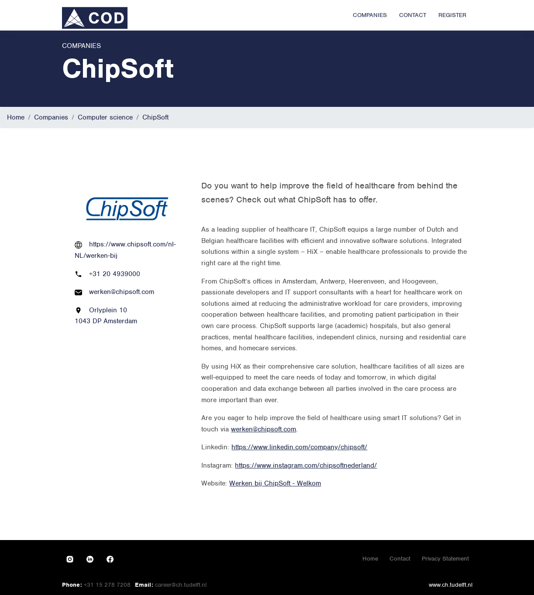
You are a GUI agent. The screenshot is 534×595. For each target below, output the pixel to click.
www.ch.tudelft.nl (450, 584)
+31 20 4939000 (114, 274)
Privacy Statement (445, 558)
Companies (51, 117)
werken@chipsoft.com (121, 291)
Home (15, 117)
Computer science (105, 117)
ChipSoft (155, 117)
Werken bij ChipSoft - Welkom (275, 483)
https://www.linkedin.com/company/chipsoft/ (299, 447)
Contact (399, 558)
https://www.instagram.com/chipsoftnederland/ (306, 465)
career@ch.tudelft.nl (181, 584)
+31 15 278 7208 (107, 584)
